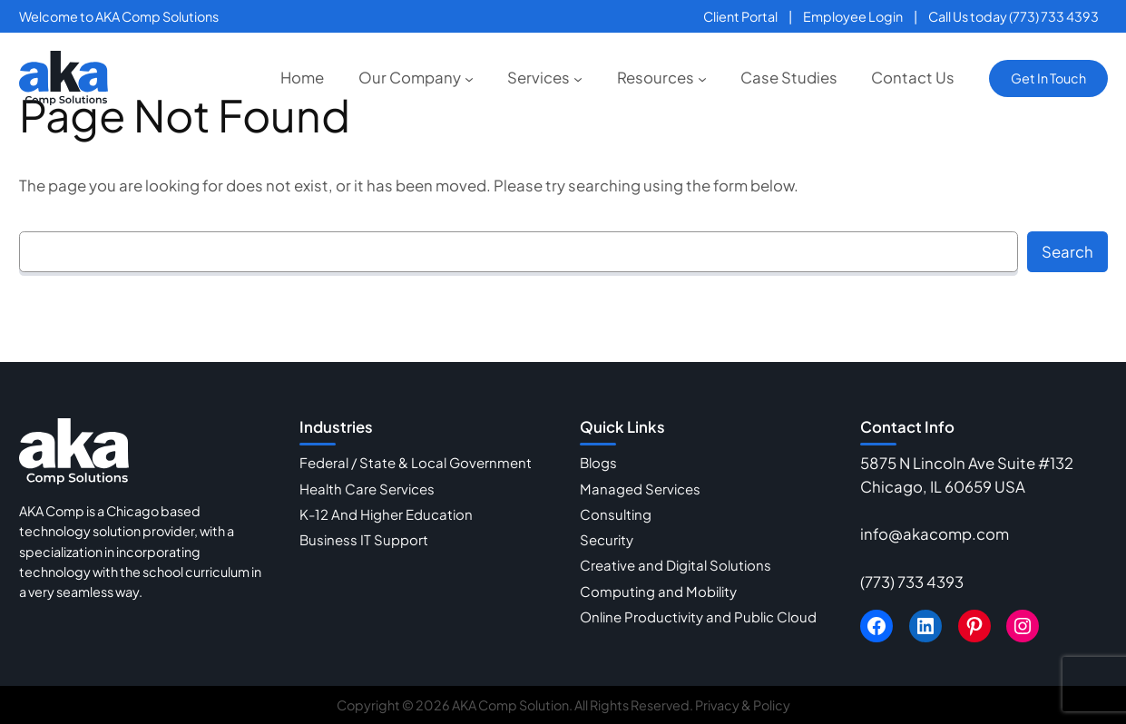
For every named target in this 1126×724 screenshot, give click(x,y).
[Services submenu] (578, 78)
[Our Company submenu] (469, 78)
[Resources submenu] (702, 78)
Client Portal (740, 16)
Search (1067, 251)
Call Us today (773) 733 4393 (1013, 16)
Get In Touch (1048, 78)
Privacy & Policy (742, 705)
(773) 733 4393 (912, 582)
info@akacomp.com (934, 533)
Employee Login (853, 16)
